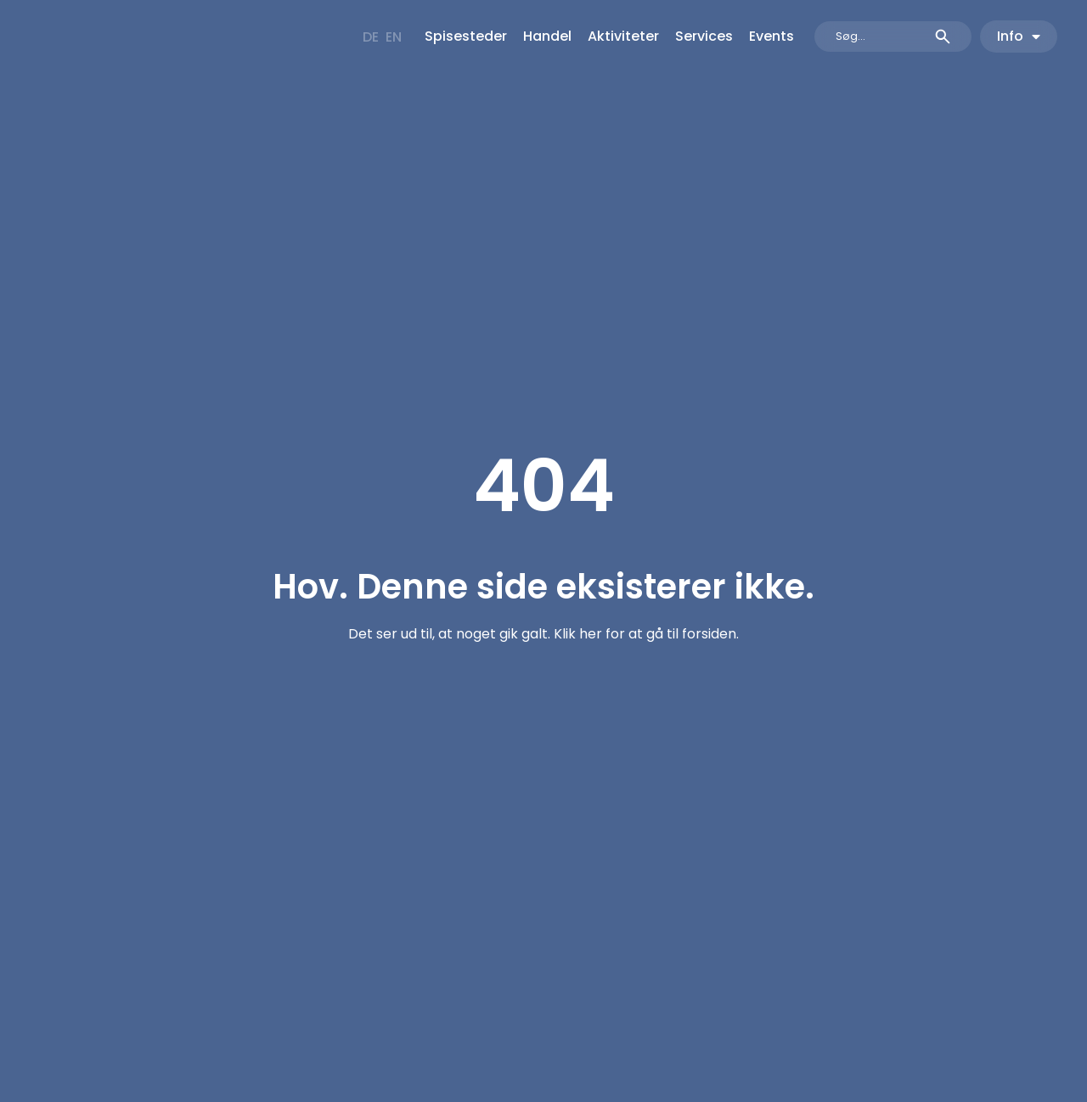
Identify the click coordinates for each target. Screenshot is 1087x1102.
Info (1018, 36)
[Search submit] (942, 36)
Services (704, 36)
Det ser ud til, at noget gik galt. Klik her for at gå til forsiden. (543, 634)
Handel (547, 36)
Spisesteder (466, 36)
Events (771, 36)
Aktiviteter (623, 36)
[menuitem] (370, 37)
